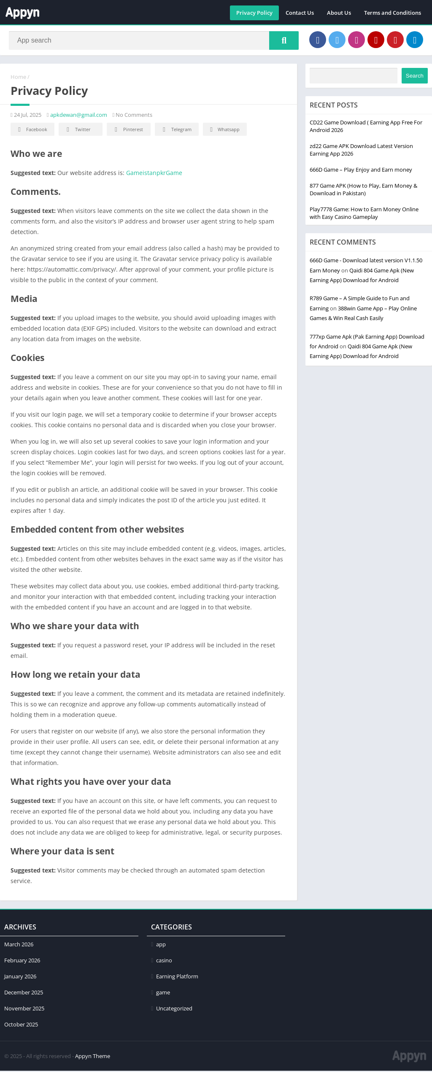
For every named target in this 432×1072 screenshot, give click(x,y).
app (161, 945)
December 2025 (23, 993)
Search (415, 77)
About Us (339, 12)
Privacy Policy (254, 12)
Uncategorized (174, 1009)
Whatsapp (224, 131)
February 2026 (22, 961)
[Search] (154, 41)
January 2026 (20, 977)
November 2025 (24, 1009)
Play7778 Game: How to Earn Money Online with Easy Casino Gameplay (364, 214)
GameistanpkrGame (154, 174)
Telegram (176, 131)
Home (18, 78)
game (163, 993)
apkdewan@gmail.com (78, 116)
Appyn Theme (92, 1057)
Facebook (31, 131)
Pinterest (127, 131)
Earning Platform (177, 977)
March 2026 (18, 945)
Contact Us (300, 12)
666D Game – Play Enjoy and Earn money (361, 171)
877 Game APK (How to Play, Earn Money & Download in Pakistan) (363, 190)
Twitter (77, 131)
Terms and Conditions (392, 12)
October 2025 (21, 1025)
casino (164, 961)
